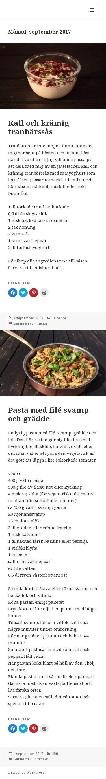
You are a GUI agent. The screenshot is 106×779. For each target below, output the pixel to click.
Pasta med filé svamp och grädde (48, 414)
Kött (55, 753)
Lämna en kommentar (30, 323)
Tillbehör (59, 318)
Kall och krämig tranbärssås (38, 127)
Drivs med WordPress (26, 772)
